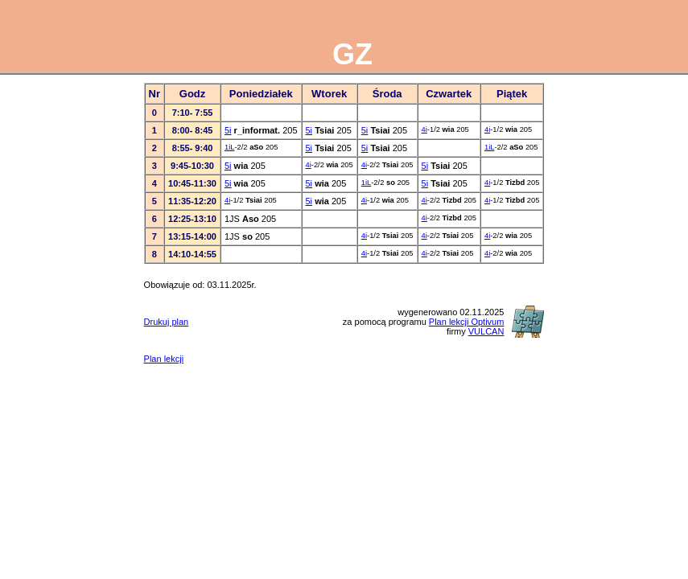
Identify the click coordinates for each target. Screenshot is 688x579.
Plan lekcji (164, 358)
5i (228, 130)
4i (424, 129)
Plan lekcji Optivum (467, 321)
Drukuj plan (166, 321)
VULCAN (486, 331)
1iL (229, 147)
